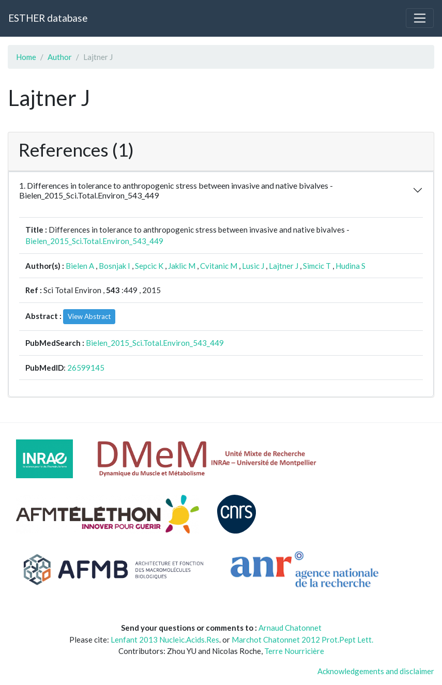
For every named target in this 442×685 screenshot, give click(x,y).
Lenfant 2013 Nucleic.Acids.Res (165, 639)
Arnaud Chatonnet (290, 627)
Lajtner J (283, 265)
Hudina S (350, 265)
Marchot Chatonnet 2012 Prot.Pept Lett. (302, 639)
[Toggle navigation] (420, 18)
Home (26, 57)
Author (60, 57)
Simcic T (317, 265)
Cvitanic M (218, 265)
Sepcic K (149, 265)
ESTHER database (47, 18)
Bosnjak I (114, 265)
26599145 (85, 367)
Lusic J (253, 265)
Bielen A (80, 265)
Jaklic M (181, 265)
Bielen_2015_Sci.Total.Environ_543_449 (94, 241)
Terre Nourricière (294, 651)
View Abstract (89, 316)
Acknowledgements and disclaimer (375, 671)
